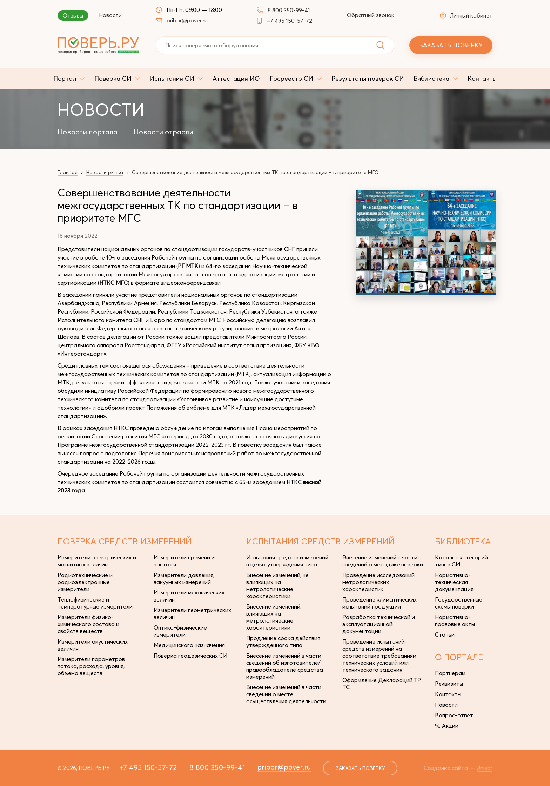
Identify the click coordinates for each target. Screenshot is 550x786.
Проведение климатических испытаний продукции (379, 603)
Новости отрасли (163, 132)
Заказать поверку (451, 45)
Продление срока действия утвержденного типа (283, 641)
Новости (110, 15)
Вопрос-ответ (454, 715)
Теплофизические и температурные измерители (95, 603)
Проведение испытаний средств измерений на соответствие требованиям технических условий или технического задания (379, 655)
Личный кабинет (466, 15)
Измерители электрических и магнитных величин (97, 561)
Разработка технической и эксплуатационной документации (378, 623)
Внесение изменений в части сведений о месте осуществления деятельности (286, 694)
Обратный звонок (370, 15)
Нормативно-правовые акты (455, 620)
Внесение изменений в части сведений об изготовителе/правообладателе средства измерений (284, 666)
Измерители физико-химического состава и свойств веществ (88, 623)
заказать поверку (360, 768)
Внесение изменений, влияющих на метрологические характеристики (273, 617)
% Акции (446, 725)
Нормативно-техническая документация (454, 581)
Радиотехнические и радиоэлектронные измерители (85, 581)
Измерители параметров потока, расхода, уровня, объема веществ (91, 666)
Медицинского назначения (189, 645)
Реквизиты (449, 683)
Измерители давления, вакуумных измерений (184, 578)
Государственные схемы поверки (458, 603)
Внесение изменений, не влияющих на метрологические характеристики (277, 585)
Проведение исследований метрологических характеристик (378, 581)
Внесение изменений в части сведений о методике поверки (382, 561)
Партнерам (450, 673)
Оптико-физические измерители (180, 631)
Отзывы (73, 15)
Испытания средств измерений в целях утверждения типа (287, 561)
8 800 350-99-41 (289, 10)
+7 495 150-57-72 (289, 20)
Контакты (448, 694)
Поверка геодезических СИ (190, 655)
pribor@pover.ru (187, 20)
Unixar (484, 767)
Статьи (445, 634)
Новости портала (88, 132)
